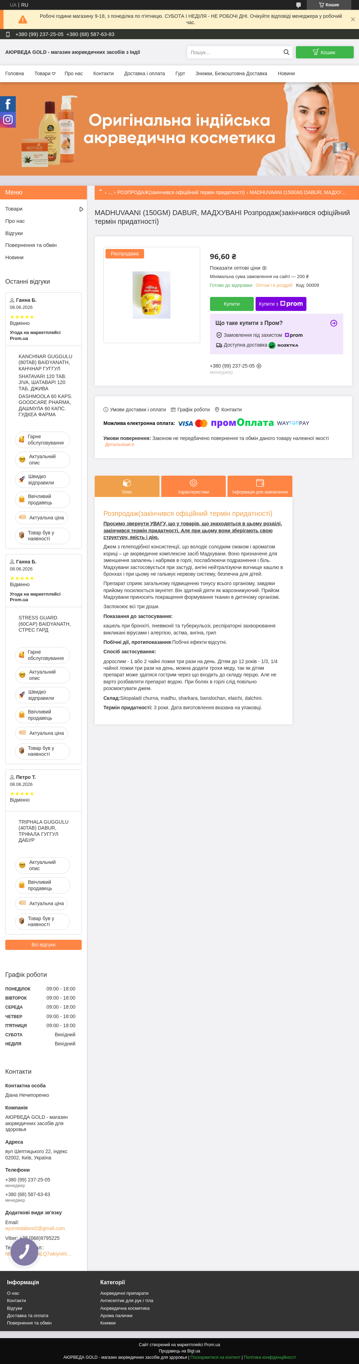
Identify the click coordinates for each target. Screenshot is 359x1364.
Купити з (281, 304)
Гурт (180, 73)
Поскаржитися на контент (216, 1357)
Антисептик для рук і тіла (126, 1300)
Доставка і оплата (144, 73)
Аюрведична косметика (125, 1308)
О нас (13, 1293)
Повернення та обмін (31, 245)
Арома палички (116, 1315)
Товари (42, 73)
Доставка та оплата (27, 1315)
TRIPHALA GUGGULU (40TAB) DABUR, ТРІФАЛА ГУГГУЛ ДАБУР (43, 831)
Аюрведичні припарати (124, 1293)
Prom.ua (212, 1344)
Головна (14, 73)
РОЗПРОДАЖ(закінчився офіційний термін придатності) (181, 192)
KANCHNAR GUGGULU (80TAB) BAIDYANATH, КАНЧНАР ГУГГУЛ (45, 362)
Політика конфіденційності (270, 1357)
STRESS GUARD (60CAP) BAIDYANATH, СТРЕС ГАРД (45, 624)
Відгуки (14, 233)
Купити (232, 304)
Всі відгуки (43, 944)
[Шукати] (286, 52)
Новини (286, 73)
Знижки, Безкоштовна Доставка (231, 73)
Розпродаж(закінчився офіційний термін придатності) (187, 513)
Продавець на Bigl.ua (179, 1351)
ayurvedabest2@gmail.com (35, 1228)
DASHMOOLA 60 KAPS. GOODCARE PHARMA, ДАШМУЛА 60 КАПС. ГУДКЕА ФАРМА (45, 405)
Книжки (108, 1323)
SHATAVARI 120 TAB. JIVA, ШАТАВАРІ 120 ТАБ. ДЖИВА (42, 382)
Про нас (74, 73)
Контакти (103, 73)
